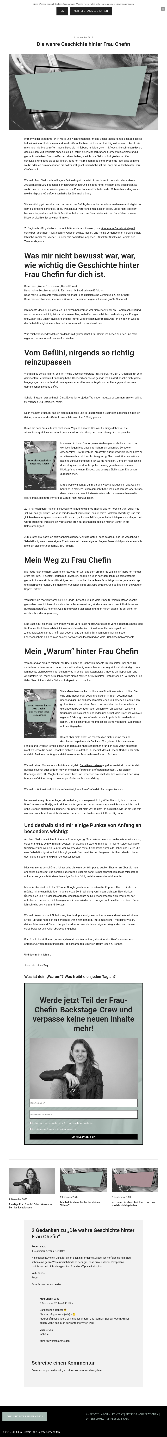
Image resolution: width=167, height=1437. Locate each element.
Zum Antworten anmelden (47, 1284)
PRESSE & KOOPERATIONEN (142, 1414)
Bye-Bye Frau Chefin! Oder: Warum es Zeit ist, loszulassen (30, 1206)
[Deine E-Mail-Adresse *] (84, 1114)
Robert (36, 1246)
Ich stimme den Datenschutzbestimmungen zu (53, 1129)
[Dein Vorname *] (84, 1103)
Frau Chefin (46, 1298)
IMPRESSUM (113, 1418)
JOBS (126, 1418)
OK (62, 11)
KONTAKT (118, 1414)
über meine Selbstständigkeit (118, 228)
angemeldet (50, 1370)
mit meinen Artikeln (85, 676)
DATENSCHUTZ (95, 1418)
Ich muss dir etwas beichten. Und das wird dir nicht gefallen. (133, 1204)
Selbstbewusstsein (91, 765)
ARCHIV (105, 1414)
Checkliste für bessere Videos (25, 1416)
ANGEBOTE (92, 1414)
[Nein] (163, 9)
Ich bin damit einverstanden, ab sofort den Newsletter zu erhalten (61, 1123)
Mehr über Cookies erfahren (91, 11)
